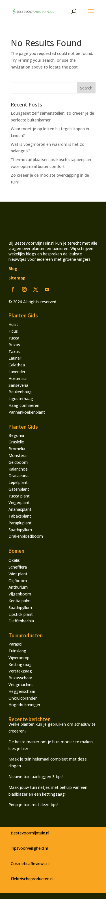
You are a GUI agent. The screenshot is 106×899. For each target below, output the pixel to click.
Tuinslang (17, 651)
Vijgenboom (19, 594)
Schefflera (17, 567)
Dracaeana (18, 475)
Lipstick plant (20, 614)
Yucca (13, 338)
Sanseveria (18, 385)
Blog (13, 268)
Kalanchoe (18, 469)
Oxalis (14, 560)
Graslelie (16, 442)
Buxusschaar (20, 677)
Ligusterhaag (20, 398)
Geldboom (18, 462)
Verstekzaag (20, 671)
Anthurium (18, 587)
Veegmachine (21, 684)
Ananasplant (19, 509)
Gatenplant (18, 489)
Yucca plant (19, 496)
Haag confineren (23, 405)
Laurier (14, 358)
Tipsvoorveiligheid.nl (29, 848)
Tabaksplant (19, 516)
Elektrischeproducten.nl (32, 878)
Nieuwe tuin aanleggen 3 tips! (36, 776)
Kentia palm (19, 600)
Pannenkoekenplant (26, 412)
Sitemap (16, 278)
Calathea (16, 365)
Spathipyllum (20, 529)
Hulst (13, 324)
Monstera (17, 455)
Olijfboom (17, 580)
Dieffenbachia (21, 620)
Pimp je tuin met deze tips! (33, 804)
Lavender (16, 371)
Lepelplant (18, 482)
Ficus (13, 331)
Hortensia (17, 378)
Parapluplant (20, 523)
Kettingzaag (20, 664)
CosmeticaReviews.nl (30, 863)
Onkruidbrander (22, 698)
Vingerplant (19, 502)
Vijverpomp (18, 657)
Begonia (16, 435)
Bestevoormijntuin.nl (30, 833)
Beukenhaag (20, 391)
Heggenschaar (21, 691)
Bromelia (16, 448)
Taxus (14, 351)
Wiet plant (17, 573)
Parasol (15, 644)
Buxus (14, 344)
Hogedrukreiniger (24, 704)
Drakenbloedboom (25, 536)
